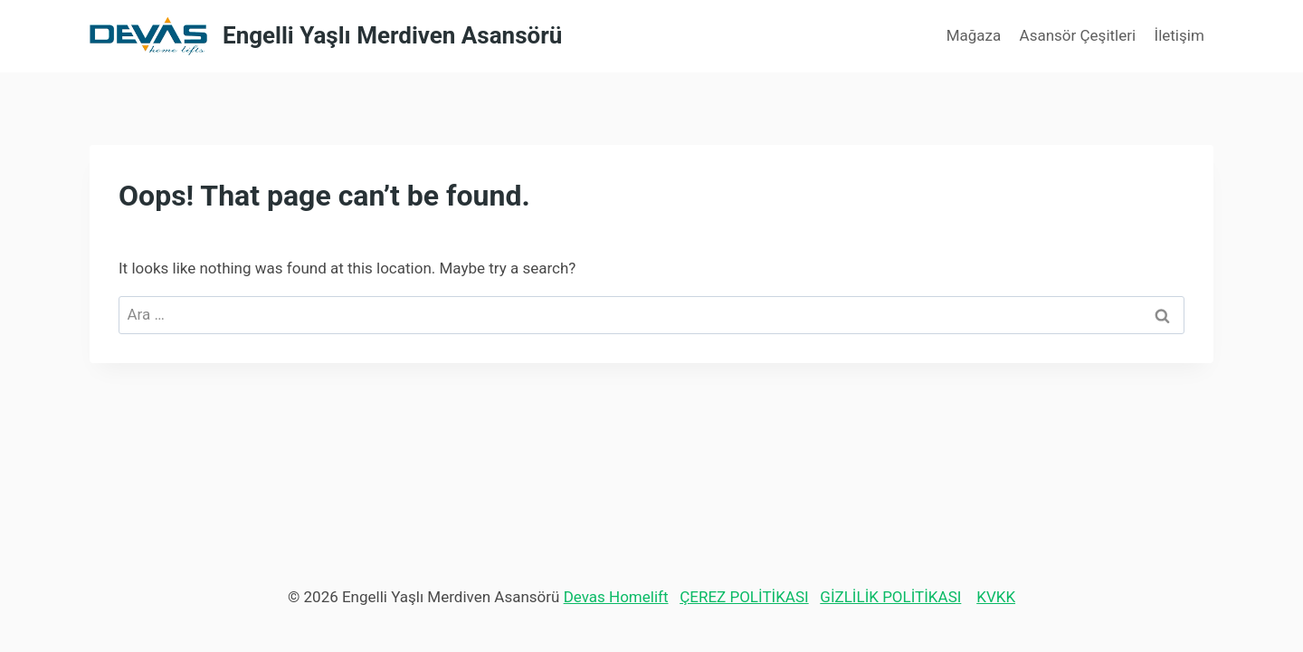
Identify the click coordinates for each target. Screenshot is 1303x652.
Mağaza (974, 35)
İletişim (1179, 35)
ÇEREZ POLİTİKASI (744, 597)
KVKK (995, 597)
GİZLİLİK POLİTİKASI (890, 597)
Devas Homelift (616, 597)
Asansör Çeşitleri (1078, 35)
